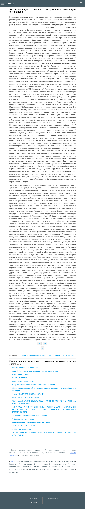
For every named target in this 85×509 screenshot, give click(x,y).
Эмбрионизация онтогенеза (23, 419)
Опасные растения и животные (58, 467)
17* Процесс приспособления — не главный (29, 416)
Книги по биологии (29, 453)
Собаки (71, 469)
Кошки (45, 464)
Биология (14, 461)
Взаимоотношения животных (47, 461)
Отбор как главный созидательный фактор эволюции (33, 385)
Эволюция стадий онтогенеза (23, 381)
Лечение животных (57, 464)
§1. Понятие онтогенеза (21, 429)
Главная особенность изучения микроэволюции (31, 422)
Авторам (34, 502)
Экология (13, 472)
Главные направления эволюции (25, 368)
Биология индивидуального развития (26, 450)
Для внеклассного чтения (56, 450)
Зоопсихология (25, 464)
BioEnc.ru (9, 3)
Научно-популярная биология (54, 453)
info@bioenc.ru (53, 499)
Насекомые (14, 467)
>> (45, 343)
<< (39, 343)
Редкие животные (37, 469)
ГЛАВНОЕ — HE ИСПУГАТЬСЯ (23, 426)
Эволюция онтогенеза (20, 374)
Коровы (37, 464)
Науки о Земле (31, 467)
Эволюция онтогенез (20, 378)
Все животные (68, 461)
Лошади (71, 464)
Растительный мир (18, 469)
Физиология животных (28, 455)
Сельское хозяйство (56, 469)
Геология (13, 464)
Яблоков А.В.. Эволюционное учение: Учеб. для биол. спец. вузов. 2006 (46, 355)
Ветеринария (26, 461)
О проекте (33, 499)
